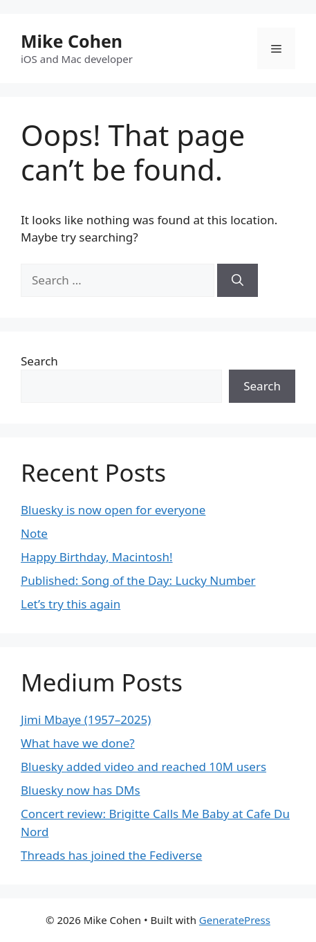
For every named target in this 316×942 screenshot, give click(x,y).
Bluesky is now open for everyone (113, 510)
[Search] (237, 280)
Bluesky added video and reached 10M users (143, 767)
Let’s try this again (70, 604)
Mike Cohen (71, 41)
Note (34, 533)
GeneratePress (234, 920)
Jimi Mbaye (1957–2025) (86, 719)
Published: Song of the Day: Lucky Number (138, 580)
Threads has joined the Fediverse (111, 855)
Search (39, 361)
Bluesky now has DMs (80, 790)
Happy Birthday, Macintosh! (97, 557)
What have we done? (78, 743)
